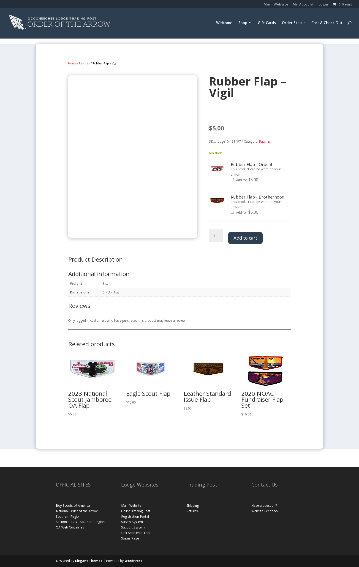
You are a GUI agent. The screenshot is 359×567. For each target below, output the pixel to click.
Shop (242, 23)
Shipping (192, 505)
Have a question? (264, 505)
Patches (84, 63)
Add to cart (245, 238)
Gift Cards (267, 23)
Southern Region (68, 516)
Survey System (132, 522)
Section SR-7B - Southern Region (80, 522)
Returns (192, 511)
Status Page (130, 538)
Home (72, 63)
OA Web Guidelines (70, 527)
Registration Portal (135, 516)
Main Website (276, 4)
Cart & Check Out (327, 23)
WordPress (133, 561)
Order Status (293, 23)
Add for (244, 180)
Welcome (224, 23)
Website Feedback (264, 511)
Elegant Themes (88, 561)
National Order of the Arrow (77, 511)
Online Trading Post (135, 511)
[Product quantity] (216, 235)
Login (323, 4)
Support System (133, 527)
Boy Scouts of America (73, 505)
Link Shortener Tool (135, 533)
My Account (303, 4)
